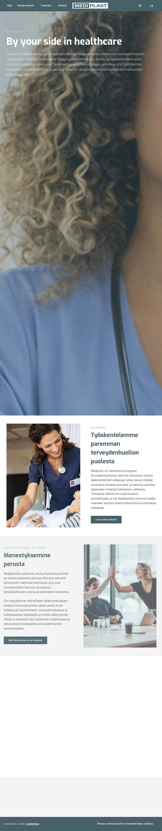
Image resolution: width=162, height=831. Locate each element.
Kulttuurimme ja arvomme (22, 640)
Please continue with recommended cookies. (125, 823)
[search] (140, 5)
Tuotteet (47, 5)
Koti (9, 5)
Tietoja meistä (26, 5)
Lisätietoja (32, 823)
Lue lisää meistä (106, 519)
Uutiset (62, 5)
